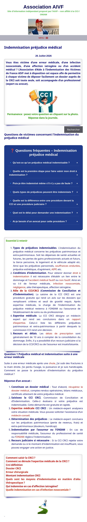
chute (52, 363)
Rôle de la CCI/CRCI (26, 290)
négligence (19, 287)
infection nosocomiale (66, 283)
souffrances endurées (67, 265)
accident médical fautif (42, 280)
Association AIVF (43, 7)
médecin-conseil (20, 415)
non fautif (64, 280)
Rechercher (73, 129)
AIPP (54, 269)
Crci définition (14, 464)
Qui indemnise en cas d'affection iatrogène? (32, 486)
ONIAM (20, 436)
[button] (41, 38)
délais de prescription (59, 333)
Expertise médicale (22, 408)
